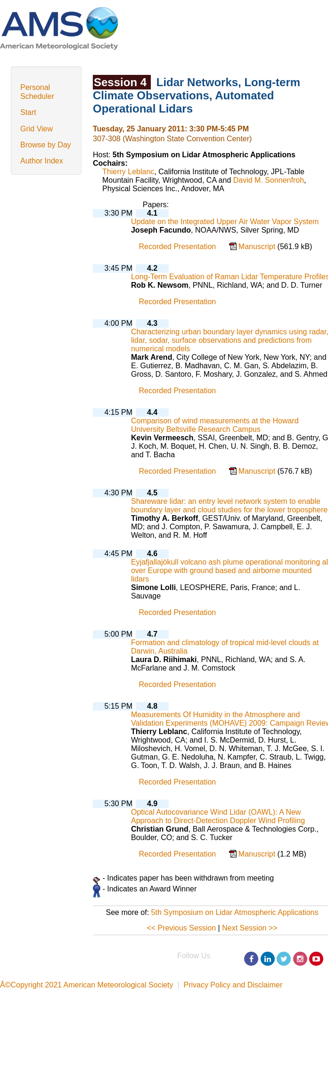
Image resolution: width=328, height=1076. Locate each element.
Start (28, 112)
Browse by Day (45, 145)
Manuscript (258, 247)
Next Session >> (249, 928)
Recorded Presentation (177, 247)
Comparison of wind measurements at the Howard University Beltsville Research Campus (215, 425)
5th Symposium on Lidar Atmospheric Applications (235, 912)
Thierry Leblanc (128, 172)
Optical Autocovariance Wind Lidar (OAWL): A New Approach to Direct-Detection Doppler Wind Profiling (218, 816)
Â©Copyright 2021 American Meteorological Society (86, 985)
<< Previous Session (181, 928)
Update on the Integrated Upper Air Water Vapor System (225, 222)
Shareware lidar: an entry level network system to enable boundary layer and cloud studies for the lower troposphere (229, 505)
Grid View (36, 129)
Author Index (41, 161)
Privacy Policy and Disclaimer (232, 985)
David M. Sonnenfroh (268, 180)
